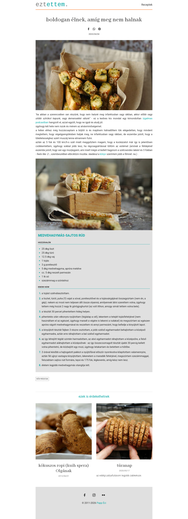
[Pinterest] (99, 28)
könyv (103, 154)
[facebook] (88, 28)
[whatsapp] (94, 28)
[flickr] (103, 495)
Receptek (146, 4)
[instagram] (94, 495)
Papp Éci (101, 502)
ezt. (52, 4)
